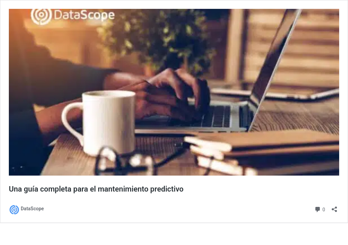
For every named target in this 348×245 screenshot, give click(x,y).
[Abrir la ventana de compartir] (334, 207)
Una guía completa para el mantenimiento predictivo (96, 189)
